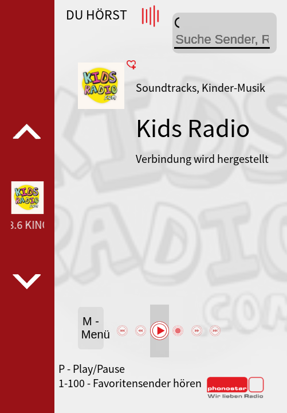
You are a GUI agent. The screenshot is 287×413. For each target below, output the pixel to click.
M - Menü (92, 328)
